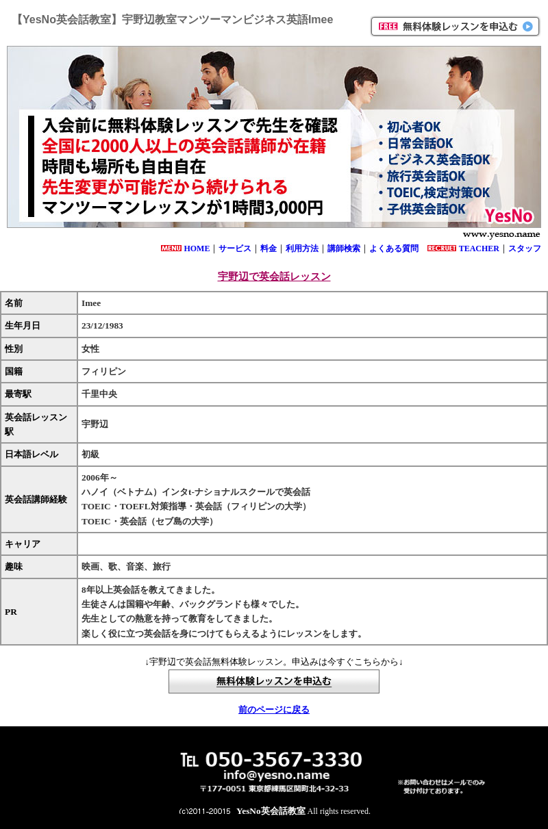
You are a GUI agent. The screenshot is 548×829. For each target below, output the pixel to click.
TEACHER (479, 248)
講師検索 (343, 248)
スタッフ (524, 248)
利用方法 (302, 248)
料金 (268, 248)
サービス (235, 248)
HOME (197, 248)
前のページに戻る (274, 709)
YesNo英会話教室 (271, 811)
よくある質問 (394, 248)
